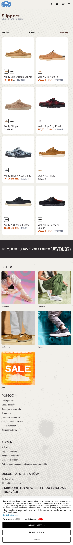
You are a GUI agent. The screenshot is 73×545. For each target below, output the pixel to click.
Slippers (19, 19)
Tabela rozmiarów (8, 428)
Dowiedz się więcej (10, 515)
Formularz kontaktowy (10, 420)
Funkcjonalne (8, 519)
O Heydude (6, 449)
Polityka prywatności (10, 458)
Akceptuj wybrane (36, 532)
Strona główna (8, 19)
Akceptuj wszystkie (36, 525)
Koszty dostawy (7, 407)
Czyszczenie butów (9, 432)
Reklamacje (6, 415)
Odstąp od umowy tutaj (11, 411)
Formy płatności (8, 403)
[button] (69, 4)
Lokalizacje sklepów (9, 462)
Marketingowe (31, 519)
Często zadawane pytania (12, 424)
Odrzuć (37, 540)
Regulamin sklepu (9, 454)
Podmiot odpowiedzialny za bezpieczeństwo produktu (24, 466)
